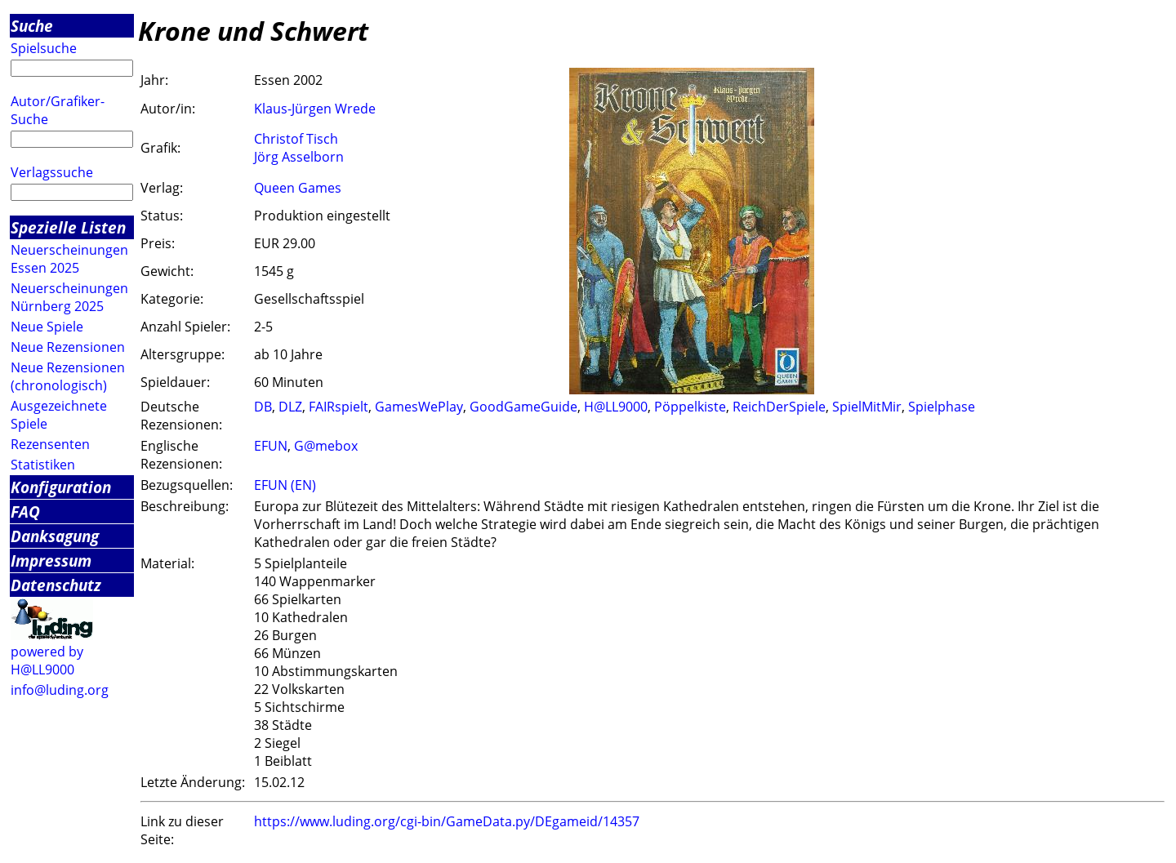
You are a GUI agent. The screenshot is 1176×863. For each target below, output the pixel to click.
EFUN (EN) (285, 485)
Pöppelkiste (690, 407)
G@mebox (326, 446)
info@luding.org (60, 690)
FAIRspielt (338, 407)
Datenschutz (56, 585)
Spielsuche (44, 48)
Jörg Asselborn (299, 157)
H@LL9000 (616, 407)
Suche (32, 26)
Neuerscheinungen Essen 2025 (69, 259)
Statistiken (43, 465)
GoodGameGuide (523, 407)
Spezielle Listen (68, 227)
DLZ (290, 407)
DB (263, 407)
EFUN (270, 446)
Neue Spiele (47, 327)
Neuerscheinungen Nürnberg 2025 (69, 297)
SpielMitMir (867, 407)
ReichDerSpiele (779, 407)
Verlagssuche (52, 172)
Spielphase (941, 407)
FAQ (25, 511)
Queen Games (297, 188)
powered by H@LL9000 (47, 660)
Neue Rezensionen (68, 347)
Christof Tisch (296, 139)
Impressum (51, 560)
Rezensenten (50, 444)
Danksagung (55, 536)
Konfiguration (61, 487)
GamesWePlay (419, 407)
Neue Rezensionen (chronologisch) (68, 376)
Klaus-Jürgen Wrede (315, 109)
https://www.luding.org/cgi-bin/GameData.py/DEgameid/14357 (446, 821)
